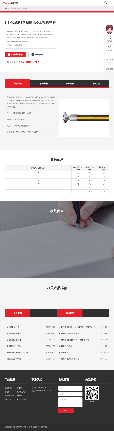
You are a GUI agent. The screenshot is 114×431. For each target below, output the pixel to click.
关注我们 (90, 379)
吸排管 (19, 388)
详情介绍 (18, 83)
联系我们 (37, 379)
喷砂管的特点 (66, 346)
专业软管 (8, 399)
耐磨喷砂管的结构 (14, 346)
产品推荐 (10, 379)
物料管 (24, 8)
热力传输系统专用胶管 (70, 359)
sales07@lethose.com (44, 391)
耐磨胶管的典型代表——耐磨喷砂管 (75, 340)
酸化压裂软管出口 (14, 340)
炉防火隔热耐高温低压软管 (17, 352)
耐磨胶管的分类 (13, 327)
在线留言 (37, 54)
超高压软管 (21, 392)
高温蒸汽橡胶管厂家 (40, 427)
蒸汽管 (7, 392)
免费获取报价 (15, 54)
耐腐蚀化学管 (27, 427)
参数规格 (44, 83)
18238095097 (29, 62)
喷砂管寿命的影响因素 (70, 333)
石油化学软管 (21, 399)
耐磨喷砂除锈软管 (14, 333)
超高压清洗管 (17, 427)
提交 (66, 410)
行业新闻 (70, 313)
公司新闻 (18, 313)
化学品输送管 (9, 395)
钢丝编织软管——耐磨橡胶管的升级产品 (77, 327)
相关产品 (96, 83)
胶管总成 (64, 352)
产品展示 (17, 8)
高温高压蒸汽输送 (14, 359)
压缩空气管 (8, 388)
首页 (9, 8)
